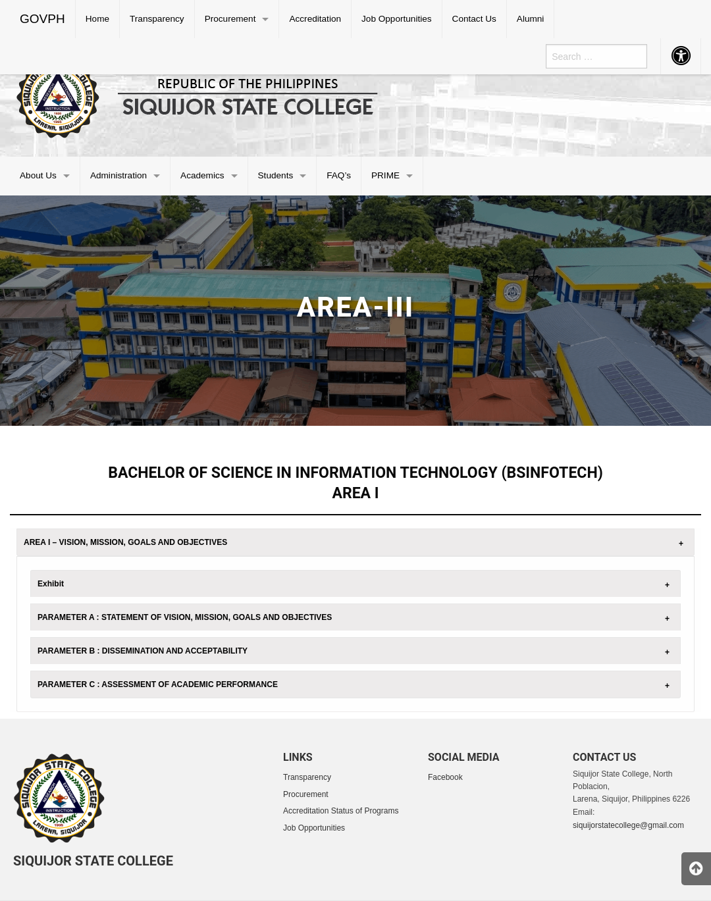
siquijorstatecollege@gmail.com (628, 825)
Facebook (445, 777)
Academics (202, 175)
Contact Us (474, 19)
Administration (118, 175)
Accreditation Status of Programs (340, 810)
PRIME (385, 175)
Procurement (230, 19)
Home (97, 19)
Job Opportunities (396, 19)
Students (276, 175)
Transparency (157, 19)
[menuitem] (43, 19)
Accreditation (315, 19)
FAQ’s (339, 175)
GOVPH (42, 19)
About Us (38, 175)
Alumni (530, 19)
